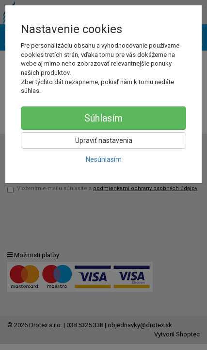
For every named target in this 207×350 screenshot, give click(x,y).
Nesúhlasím (104, 159)
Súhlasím (103, 118)
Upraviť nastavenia (103, 140)
